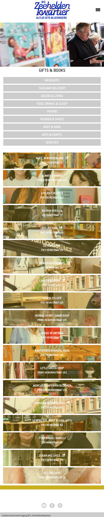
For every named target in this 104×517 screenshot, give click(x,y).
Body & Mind (52, 127)
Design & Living (52, 96)
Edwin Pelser (52, 298)
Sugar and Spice (49, 456)
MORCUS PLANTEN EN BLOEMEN (52, 386)
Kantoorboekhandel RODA (52, 351)
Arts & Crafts (52, 135)
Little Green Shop (52, 368)
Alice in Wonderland (50, 158)
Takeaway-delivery (52, 88)
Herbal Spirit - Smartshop (52, 316)
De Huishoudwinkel (52, 263)
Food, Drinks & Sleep (52, 103)
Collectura (49, 228)
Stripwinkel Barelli (52, 438)
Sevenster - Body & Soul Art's (52, 421)
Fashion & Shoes (52, 119)
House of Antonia (52, 333)
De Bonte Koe (52, 246)
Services (52, 142)
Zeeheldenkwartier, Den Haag (52, 11)
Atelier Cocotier (52, 193)
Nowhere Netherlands (49, 403)
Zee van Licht (52, 473)
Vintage (52, 111)
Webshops (52, 80)
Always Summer (52, 176)
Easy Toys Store (49, 281)
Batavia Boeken (52, 211)
